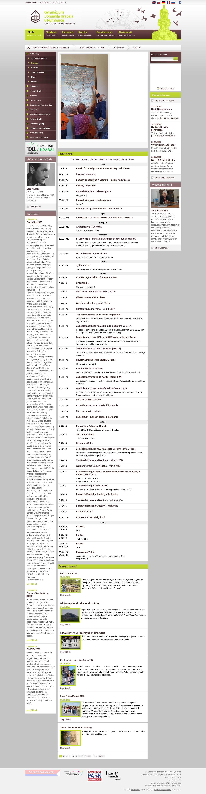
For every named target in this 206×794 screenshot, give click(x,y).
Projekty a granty (37, 124)
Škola (34, 34)
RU (174, 3)
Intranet (56, 2)
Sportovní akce (37, 72)
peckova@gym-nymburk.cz (163, 136)
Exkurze (34, 63)
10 (89, 756)
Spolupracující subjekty (40, 128)
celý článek (32, 584)
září (72, 159)
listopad (84, 159)
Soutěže (34, 68)
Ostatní (34, 81)
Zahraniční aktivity (39, 58)
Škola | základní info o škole (91, 47)
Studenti (52, 34)
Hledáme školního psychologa (159, 128)
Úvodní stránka (31, 2)
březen (109, 159)
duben (116, 159)
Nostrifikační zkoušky (161, 109)
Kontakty (33, 95)
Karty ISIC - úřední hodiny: (163, 160)
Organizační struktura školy (41, 105)
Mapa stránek (45, 2)
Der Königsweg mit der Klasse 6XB (76, 660)
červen (131, 159)
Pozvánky (34, 109)
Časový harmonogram (169, 118)
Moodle (63, 2)
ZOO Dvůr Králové (68, 573)
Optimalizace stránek (162, 790)
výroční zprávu (170, 148)
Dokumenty (35, 86)
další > (101, 756)
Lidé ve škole (35, 100)
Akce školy (119, 47)
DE (164, 3)
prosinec (93, 159)
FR (169, 3)
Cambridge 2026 (34, 222)
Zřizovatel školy (36, 133)
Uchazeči (68, 34)
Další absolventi (161, 248)
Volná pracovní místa (39, 137)
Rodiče (85, 34)
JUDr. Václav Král (159, 210)
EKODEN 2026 (33, 649)
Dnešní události (167, 88)
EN (155, 3)
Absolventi (126, 34)
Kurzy (33, 77)
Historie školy (36, 91)
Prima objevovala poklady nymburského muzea (82, 633)
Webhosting (135, 790)
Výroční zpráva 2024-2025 (163, 145)
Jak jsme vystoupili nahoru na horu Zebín (79, 603)
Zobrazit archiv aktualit (164, 100)
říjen (77, 159)
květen (124, 159)
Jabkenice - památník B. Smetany (76, 727)
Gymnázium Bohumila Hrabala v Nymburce (50, 47)
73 (95, 756)
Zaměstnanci (105, 34)
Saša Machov (33, 189)
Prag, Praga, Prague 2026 (72, 696)
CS (160, 3)
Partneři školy (36, 119)
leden (101, 159)
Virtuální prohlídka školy (40, 114)
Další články (35, 207)
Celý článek (65, 595)
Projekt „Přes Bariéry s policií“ (37, 594)
